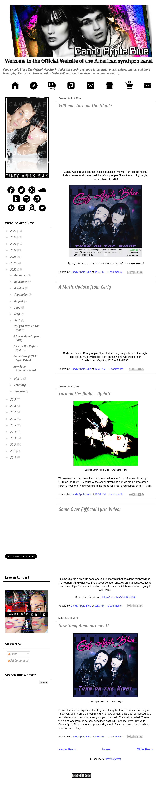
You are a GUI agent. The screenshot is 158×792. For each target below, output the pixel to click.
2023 (13, 250)
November (21, 282)
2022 (13, 257)
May (17, 314)
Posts (12, 654)
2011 (13, 451)
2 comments (115, 272)
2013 (13, 438)
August (19, 301)
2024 (13, 244)
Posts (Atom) (113, 759)
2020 (13, 269)
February (20, 385)
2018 (13, 406)
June (17, 307)
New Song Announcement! (83, 625)
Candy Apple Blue (81, 272)
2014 (13, 432)
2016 (13, 419)
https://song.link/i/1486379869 (119, 597)
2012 (13, 444)
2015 (13, 425)
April (17, 320)
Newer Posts (67, 749)
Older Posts (145, 749)
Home (106, 749)
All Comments (18, 660)
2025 (13, 237)
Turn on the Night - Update (84, 394)
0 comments (116, 369)
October (19, 288)
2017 (13, 412)
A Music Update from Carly (84, 287)
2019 (13, 399)
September (21, 294)
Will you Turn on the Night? (85, 106)
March (18, 378)
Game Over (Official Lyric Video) (89, 509)
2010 (13, 457)
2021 (13, 263)
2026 (13, 231)
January (19, 391)
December (20, 275)
